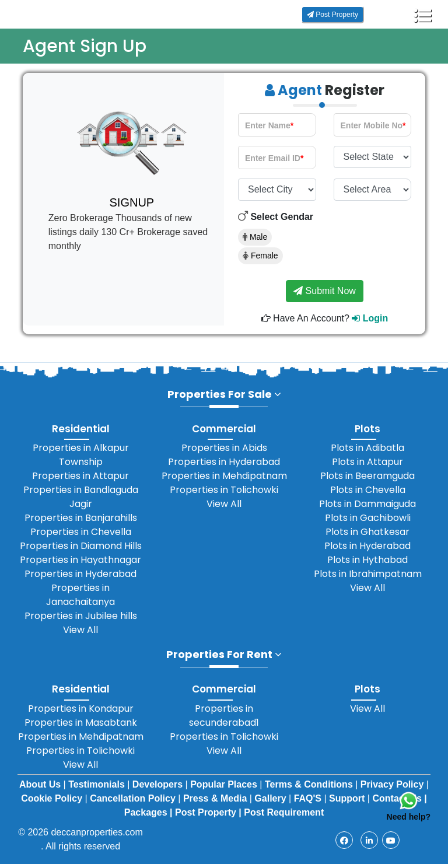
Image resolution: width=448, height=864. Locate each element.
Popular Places (225, 784)
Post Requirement (284, 812)
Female (260, 255)
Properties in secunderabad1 (224, 715)
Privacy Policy (393, 784)
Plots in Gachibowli (368, 517)
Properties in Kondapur (81, 708)
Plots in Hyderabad (367, 545)
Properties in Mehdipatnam (224, 475)
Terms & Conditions (310, 784)
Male (255, 237)
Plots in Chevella (367, 489)
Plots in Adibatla (367, 447)
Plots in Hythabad (367, 559)
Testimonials (97, 784)
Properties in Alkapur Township (81, 454)
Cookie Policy (53, 798)
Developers (159, 784)
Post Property (332, 15)
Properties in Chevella (80, 531)
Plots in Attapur (367, 461)
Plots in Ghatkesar (368, 531)
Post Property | (208, 812)
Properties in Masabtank (80, 722)
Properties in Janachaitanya (80, 594)
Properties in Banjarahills (80, 517)
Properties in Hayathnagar (80, 559)
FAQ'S (309, 798)
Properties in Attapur (80, 475)
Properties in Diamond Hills (81, 545)
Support (348, 798)
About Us (41, 784)
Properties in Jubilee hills (80, 615)
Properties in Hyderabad (80, 573)
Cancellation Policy (134, 798)
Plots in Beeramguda (367, 475)
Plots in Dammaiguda (367, 503)
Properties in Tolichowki (224, 489)
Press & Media (216, 798)
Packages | (148, 812)
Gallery (271, 798)
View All (80, 629)
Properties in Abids (224, 447)
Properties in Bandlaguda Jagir (80, 496)
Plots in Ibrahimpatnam (368, 573)
